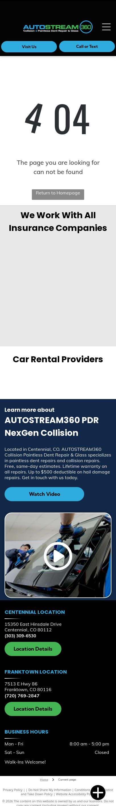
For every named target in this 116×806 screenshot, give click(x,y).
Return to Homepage (58, 193)
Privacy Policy (12, 790)
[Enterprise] (34, 380)
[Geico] (31, 248)
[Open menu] (106, 27)
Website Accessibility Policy (75, 794)
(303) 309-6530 (20, 635)
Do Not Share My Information (49, 790)
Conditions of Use (87, 790)
